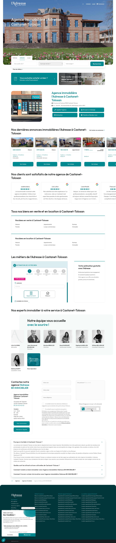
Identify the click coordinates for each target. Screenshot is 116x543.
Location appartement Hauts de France (90, 508)
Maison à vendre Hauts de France (42, 508)
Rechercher (97, 64)
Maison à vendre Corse (40, 521)
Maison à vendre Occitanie (40, 514)
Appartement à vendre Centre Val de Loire (67, 512)
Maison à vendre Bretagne (40, 500)
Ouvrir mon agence (15, 505)
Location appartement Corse (87, 521)
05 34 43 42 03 (19, 405)
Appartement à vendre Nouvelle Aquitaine (67, 504)
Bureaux (74, 224)
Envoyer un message (88, 110)
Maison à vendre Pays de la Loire (42, 517)
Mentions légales (21, 430)
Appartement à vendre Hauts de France (67, 508)
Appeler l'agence (60, 110)
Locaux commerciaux (49, 227)
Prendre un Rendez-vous (89, 115)
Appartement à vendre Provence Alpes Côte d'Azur (69, 519)
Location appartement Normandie (89, 502)
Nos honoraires (22, 423)
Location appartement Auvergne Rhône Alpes (91, 495)
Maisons (17, 224)
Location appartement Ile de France (89, 510)
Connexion (100, 4)
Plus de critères (18, 69)
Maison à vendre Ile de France (41, 510)
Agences (17, 481)
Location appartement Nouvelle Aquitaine (90, 504)
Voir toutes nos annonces (97, 130)
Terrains (17, 227)
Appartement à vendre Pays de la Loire (66, 517)
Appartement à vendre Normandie (65, 502)
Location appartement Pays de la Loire (90, 517)
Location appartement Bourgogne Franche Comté (92, 498)
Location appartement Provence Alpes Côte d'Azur (92, 519)
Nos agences (14, 501)
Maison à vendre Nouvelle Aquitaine (43, 504)
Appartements (48, 224)
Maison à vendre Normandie (41, 502)
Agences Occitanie (27, 481)
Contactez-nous (14, 503)
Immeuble (75, 227)
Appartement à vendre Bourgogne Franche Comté (69, 498)
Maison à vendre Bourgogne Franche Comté (44, 498)
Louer (93, 4)
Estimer (15, 58)
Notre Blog (13, 507)
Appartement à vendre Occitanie (65, 514)
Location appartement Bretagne (88, 500)
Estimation (58, 115)
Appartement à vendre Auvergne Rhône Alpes (68, 495)
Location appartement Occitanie (88, 514)
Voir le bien (23, 164)
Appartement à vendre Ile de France (66, 510)
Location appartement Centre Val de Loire (90, 512)
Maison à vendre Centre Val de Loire (43, 512)
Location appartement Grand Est (88, 506)
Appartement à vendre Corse (64, 521)
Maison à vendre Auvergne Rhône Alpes (44, 495)
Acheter (88, 4)
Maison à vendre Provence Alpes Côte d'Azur (45, 519)
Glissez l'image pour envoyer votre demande (90, 404)
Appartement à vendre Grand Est (65, 506)
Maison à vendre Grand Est (41, 506)
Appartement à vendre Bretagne (65, 500)
